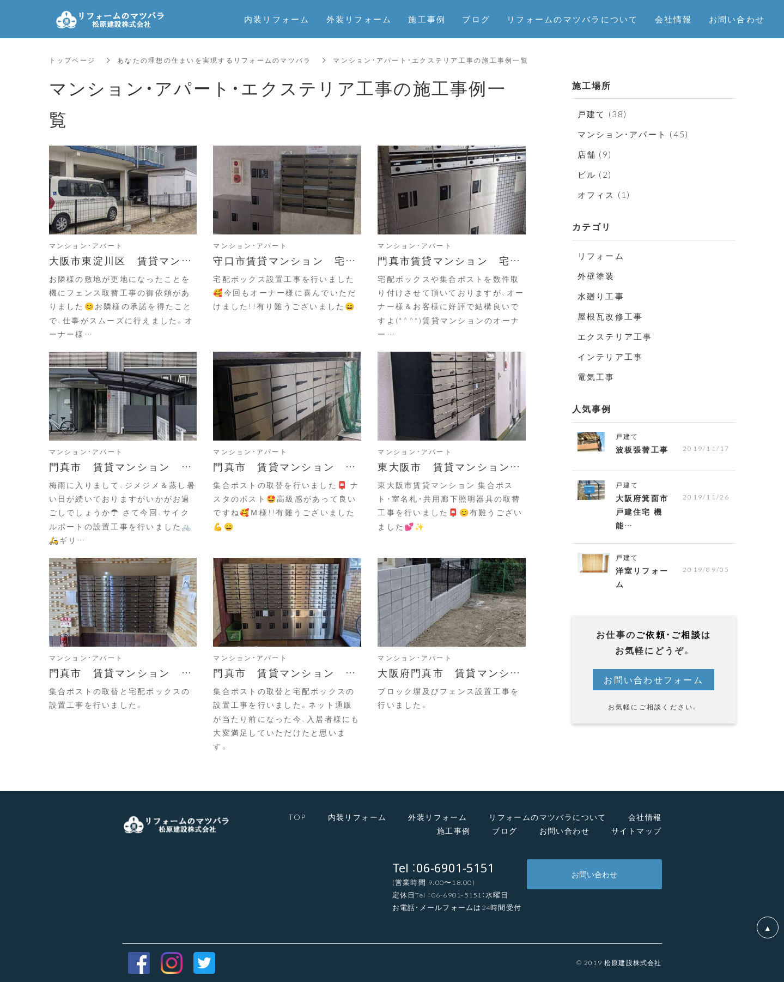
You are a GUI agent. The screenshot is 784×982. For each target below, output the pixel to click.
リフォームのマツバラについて (573, 19)
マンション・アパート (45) (633, 134)
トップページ (72, 60)
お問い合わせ (564, 830)
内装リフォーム (357, 816)
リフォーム (601, 256)
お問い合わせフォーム (653, 679)
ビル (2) (595, 174)
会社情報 (645, 816)
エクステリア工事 (615, 336)
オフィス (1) (604, 195)
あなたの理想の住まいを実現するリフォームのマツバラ (214, 60)
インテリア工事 (610, 357)
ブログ (504, 830)
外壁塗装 (596, 276)
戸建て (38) (603, 114)
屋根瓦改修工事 (610, 316)
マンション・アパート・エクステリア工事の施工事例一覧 (430, 60)
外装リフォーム (437, 816)
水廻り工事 (601, 296)
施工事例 (454, 830)
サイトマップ (636, 830)
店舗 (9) (595, 154)
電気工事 (596, 377)
